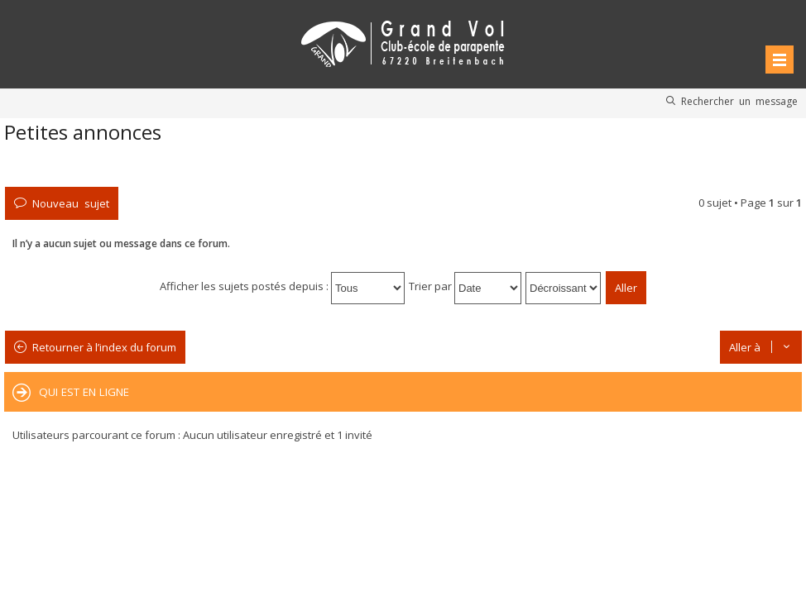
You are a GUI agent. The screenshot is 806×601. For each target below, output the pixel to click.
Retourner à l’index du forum (104, 347)
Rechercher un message (739, 101)
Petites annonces (82, 131)
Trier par (465, 286)
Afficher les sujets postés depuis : (282, 286)
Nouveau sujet (70, 203)
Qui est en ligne (84, 391)
